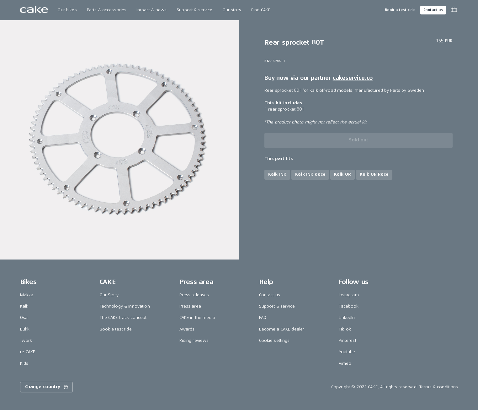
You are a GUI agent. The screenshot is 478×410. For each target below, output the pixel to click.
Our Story (109, 294)
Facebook (349, 306)
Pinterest (347, 340)
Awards (187, 329)
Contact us (433, 10)
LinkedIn (347, 317)
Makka (27, 294)
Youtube (347, 351)
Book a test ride (400, 10)
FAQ (262, 317)
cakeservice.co (353, 78)
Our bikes (67, 10)
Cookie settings (274, 340)
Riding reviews (194, 340)
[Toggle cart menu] (454, 10)
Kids (24, 363)
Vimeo (345, 363)
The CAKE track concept (123, 317)
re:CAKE (27, 351)
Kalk (24, 306)
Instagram (349, 294)
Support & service (194, 10)
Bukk (25, 329)
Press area (190, 306)
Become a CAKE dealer (282, 329)
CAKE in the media (197, 317)
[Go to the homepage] (34, 10)
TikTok (345, 329)
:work (26, 340)
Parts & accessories (107, 10)
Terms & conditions (438, 387)
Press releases (194, 294)
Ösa (24, 317)
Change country (47, 387)
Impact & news (151, 10)
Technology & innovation (125, 306)
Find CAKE (260, 10)
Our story (232, 10)
